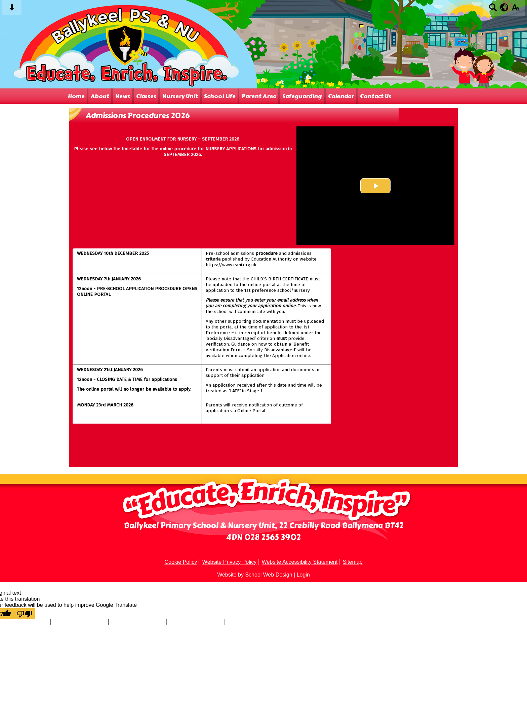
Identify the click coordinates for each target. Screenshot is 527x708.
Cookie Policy (180, 562)
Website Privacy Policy (229, 562)
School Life (220, 96)
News (122, 96)
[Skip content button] (11, 9)
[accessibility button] (515, 9)
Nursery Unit (180, 96)
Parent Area (259, 96)
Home (76, 96)
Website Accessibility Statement (300, 562)
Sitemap (353, 562)
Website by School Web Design (254, 575)
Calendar (341, 96)
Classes (146, 96)
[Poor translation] (24, 613)
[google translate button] (504, 7)
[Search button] (493, 9)
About (100, 96)
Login (303, 575)
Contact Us (375, 96)
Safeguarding (302, 96)
